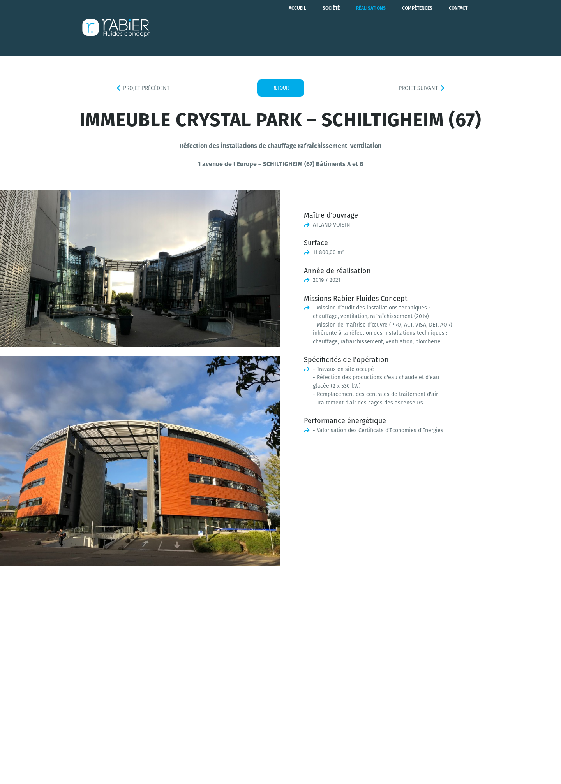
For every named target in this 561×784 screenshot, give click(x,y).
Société (331, 28)
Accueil (297, 28)
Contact (458, 28)
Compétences (417, 28)
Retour (280, 87)
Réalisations (371, 28)
